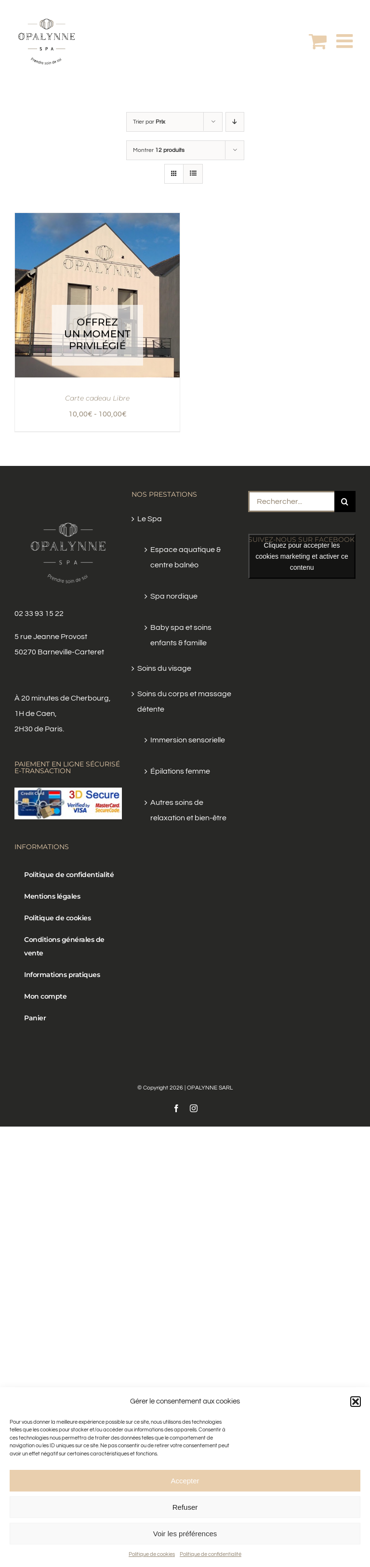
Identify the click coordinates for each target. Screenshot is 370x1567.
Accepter (185, 1481)
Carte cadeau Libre (97, 398)
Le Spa (149, 519)
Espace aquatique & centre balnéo (185, 557)
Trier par (149, 122)
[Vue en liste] (193, 173)
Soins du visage (164, 668)
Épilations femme (180, 771)
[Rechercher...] (291, 501)
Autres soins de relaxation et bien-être (188, 810)
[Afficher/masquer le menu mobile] (346, 40)
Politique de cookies (152, 1554)
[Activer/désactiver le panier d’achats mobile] (318, 40)
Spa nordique (174, 596)
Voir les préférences (185, 1533)
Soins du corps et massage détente (184, 701)
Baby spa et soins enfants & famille (180, 635)
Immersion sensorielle (187, 740)
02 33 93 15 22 (39, 613)
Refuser (185, 1507)
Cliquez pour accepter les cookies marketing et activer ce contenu (301, 556)
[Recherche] (345, 501)
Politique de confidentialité (210, 1554)
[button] (355, 1401)
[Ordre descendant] (234, 122)
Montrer (159, 150)
